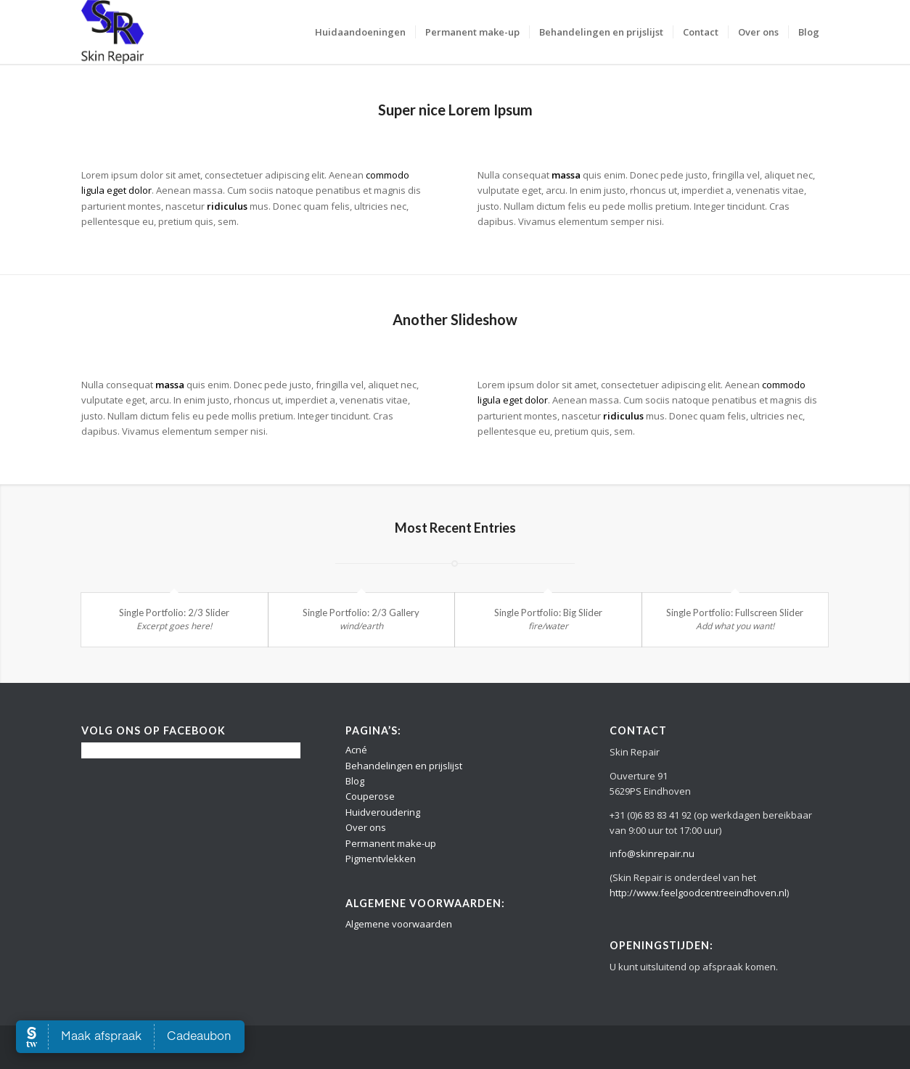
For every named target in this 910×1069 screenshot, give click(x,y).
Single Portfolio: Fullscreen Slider (734, 612)
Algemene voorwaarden (398, 923)
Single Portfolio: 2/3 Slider (174, 612)
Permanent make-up (390, 843)
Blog (354, 780)
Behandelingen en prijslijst (403, 765)
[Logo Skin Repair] (112, 32)
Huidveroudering (382, 812)
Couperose (370, 796)
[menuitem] (360, 32)
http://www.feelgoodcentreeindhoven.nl (698, 892)
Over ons (365, 827)
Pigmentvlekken (380, 858)
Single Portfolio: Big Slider (548, 612)
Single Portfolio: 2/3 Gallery (361, 612)
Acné (356, 749)
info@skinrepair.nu (652, 853)
